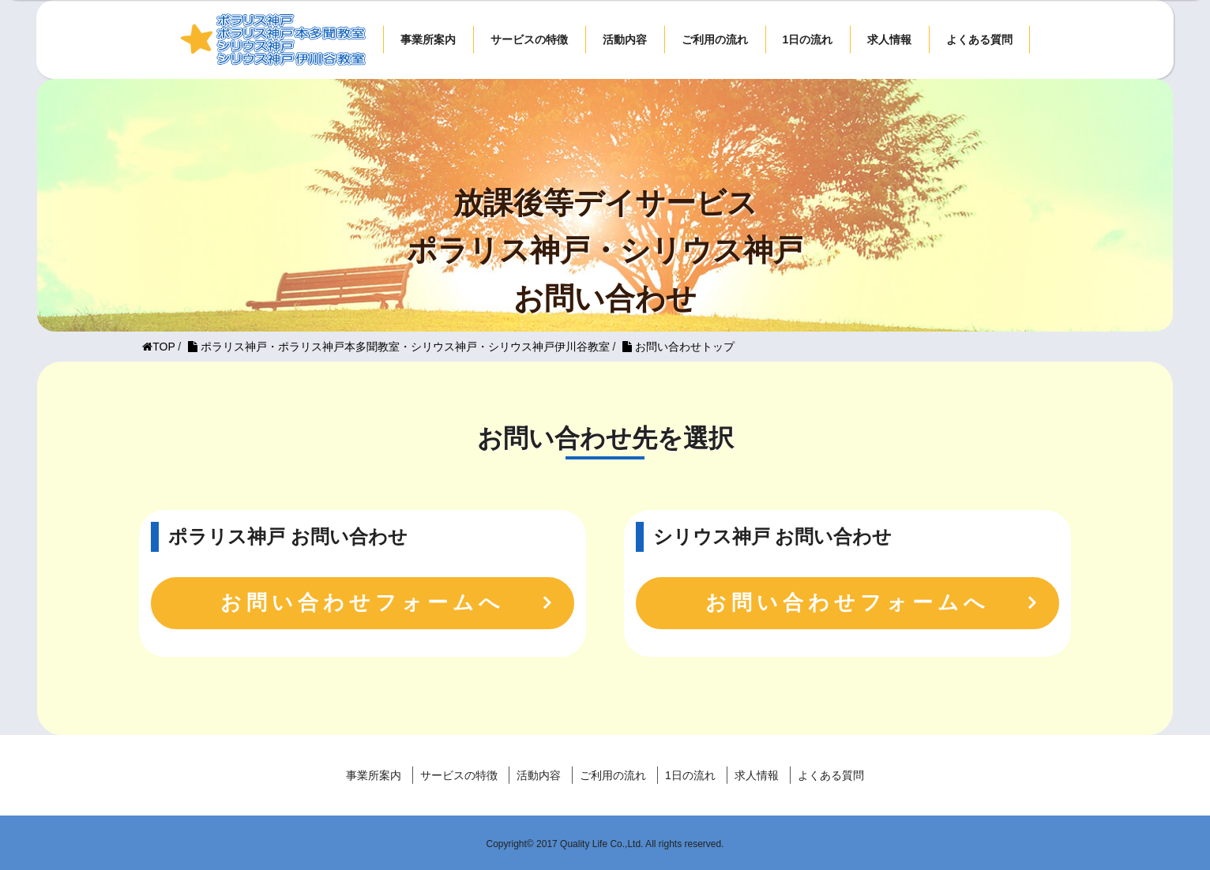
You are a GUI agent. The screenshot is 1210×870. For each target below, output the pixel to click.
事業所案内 (428, 39)
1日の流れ (808, 39)
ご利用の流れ (715, 39)
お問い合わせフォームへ (362, 602)
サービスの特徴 (529, 39)
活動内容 (625, 39)
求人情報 (889, 39)
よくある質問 (979, 39)
